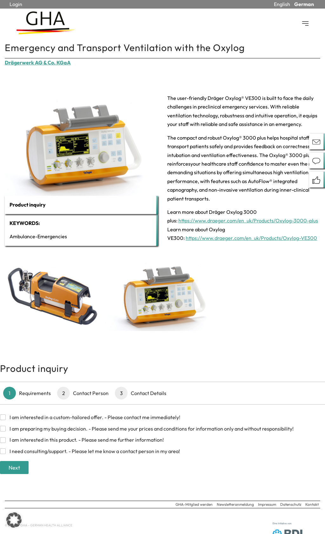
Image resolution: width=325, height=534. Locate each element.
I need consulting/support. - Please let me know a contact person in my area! (95, 451)
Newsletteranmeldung (235, 504)
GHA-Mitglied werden (194, 504)
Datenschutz (290, 504)
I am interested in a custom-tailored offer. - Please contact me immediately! (95, 417)
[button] (14, 520)
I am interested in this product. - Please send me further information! (87, 440)
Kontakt (312, 504)
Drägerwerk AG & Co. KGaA (38, 62)
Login (16, 4)
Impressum (267, 504)
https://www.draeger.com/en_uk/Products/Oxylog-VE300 (251, 238)
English (282, 4)
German (304, 4)
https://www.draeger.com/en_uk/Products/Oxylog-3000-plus (248, 220)
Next (14, 467)
